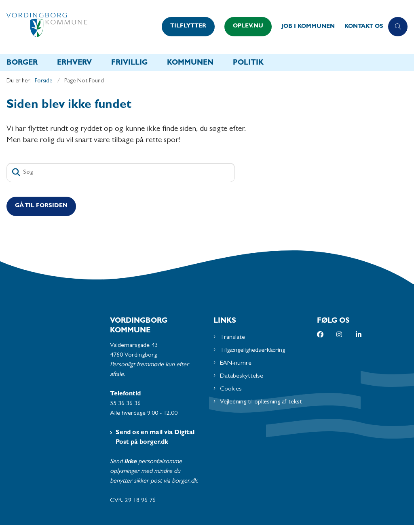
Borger (22, 63)
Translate (232, 337)
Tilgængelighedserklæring (252, 350)
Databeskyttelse (241, 376)
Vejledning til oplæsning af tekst (261, 402)
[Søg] (120, 172)
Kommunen (190, 63)
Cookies (231, 389)
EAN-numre (235, 363)
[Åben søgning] (398, 26)
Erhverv (74, 63)
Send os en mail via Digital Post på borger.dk (155, 438)
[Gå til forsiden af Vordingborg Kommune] (78, 27)
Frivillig (129, 63)
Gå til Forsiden (41, 206)
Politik (248, 63)
